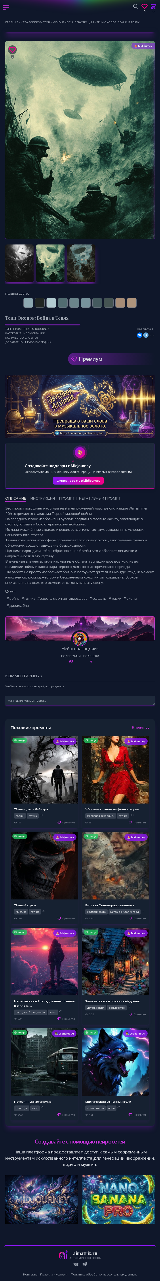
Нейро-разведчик (38, 342)
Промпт (67, 498)
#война (12, 598)
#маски (114, 598)
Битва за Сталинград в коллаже (109, 905)
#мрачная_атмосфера (68, 598)
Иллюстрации (34, 333)
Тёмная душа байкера (31, 809)
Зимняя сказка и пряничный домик (112, 1001)
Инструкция (42, 498)
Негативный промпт (100, 498)
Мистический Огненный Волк (108, 1101)
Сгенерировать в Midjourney (78, 480)
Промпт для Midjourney (31, 328)
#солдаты (98, 598)
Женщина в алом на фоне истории (112, 809)
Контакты (30, 1274)
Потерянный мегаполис (32, 1101)
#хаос (42, 598)
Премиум (90, 359)
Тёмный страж (25, 905)
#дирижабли (17, 605)
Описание (15, 498)
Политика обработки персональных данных (104, 1274)
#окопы (130, 598)
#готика (28, 598)
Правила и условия (54, 1274)
